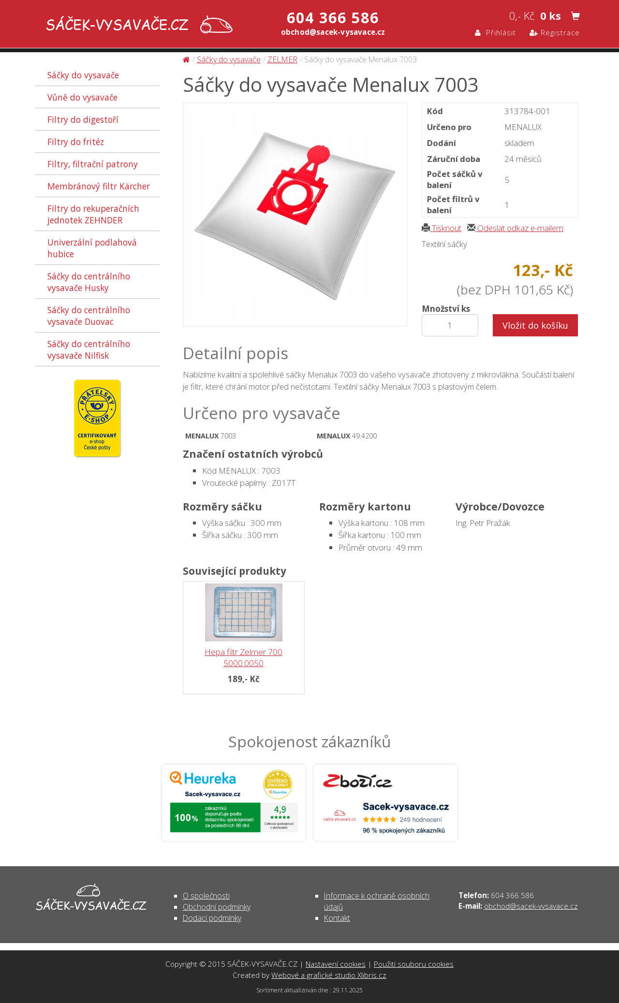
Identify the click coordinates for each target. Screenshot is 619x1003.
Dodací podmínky (212, 918)
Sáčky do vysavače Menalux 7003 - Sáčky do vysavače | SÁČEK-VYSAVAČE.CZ (137, 25)
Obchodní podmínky (217, 906)
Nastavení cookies (336, 964)
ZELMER (282, 59)
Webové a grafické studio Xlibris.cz (328, 975)
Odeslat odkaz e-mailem (515, 227)
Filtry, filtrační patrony (92, 164)
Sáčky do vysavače (83, 75)
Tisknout (441, 227)
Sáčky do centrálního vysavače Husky (88, 281)
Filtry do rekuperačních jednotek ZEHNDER (93, 214)
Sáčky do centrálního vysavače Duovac (88, 315)
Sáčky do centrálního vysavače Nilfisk (88, 349)
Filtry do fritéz (75, 141)
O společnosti (206, 895)
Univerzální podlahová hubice (92, 248)
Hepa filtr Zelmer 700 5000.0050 (243, 657)
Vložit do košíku (535, 325)
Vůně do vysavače (82, 97)
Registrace (555, 32)
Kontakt (337, 918)
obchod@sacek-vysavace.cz (531, 906)
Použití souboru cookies (414, 964)
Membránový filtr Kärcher (98, 186)
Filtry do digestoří (82, 119)
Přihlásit (495, 32)
